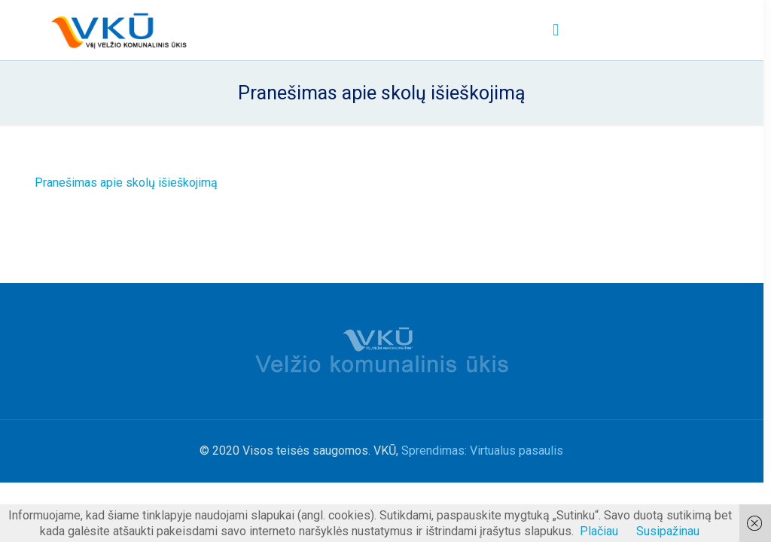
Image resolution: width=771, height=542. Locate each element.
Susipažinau (667, 531)
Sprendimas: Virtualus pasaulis (482, 450)
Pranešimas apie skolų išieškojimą (126, 182)
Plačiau (599, 531)
